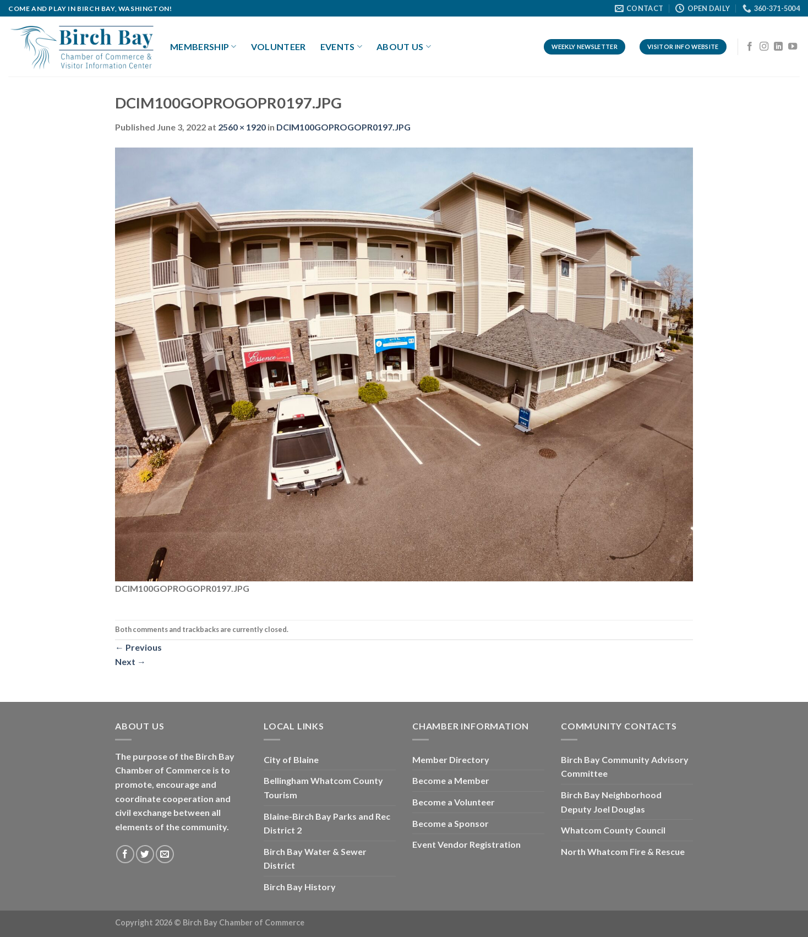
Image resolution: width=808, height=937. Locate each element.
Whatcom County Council (613, 830)
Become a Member (450, 780)
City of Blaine (291, 759)
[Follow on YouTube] (792, 47)
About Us (403, 46)
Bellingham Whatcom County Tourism (323, 787)
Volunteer (278, 46)
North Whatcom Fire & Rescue (623, 851)
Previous (138, 647)
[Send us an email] (165, 854)
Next (130, 661)
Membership (203, 46)
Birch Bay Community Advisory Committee (625, 766)
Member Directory (450, 759)
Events (341, 46)
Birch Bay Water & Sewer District (315, 858)
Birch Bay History (300, 886)
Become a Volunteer (453, 802)
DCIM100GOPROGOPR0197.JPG (343, 127)
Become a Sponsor (450, 823)
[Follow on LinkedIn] (778, 47)
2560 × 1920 (242, 127)
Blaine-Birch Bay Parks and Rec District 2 (327, 823)
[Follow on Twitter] (145, 854)
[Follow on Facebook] (749, 47)
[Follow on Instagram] (764, 47)
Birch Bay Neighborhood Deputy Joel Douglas (611, 801)
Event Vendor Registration (466, 844)
